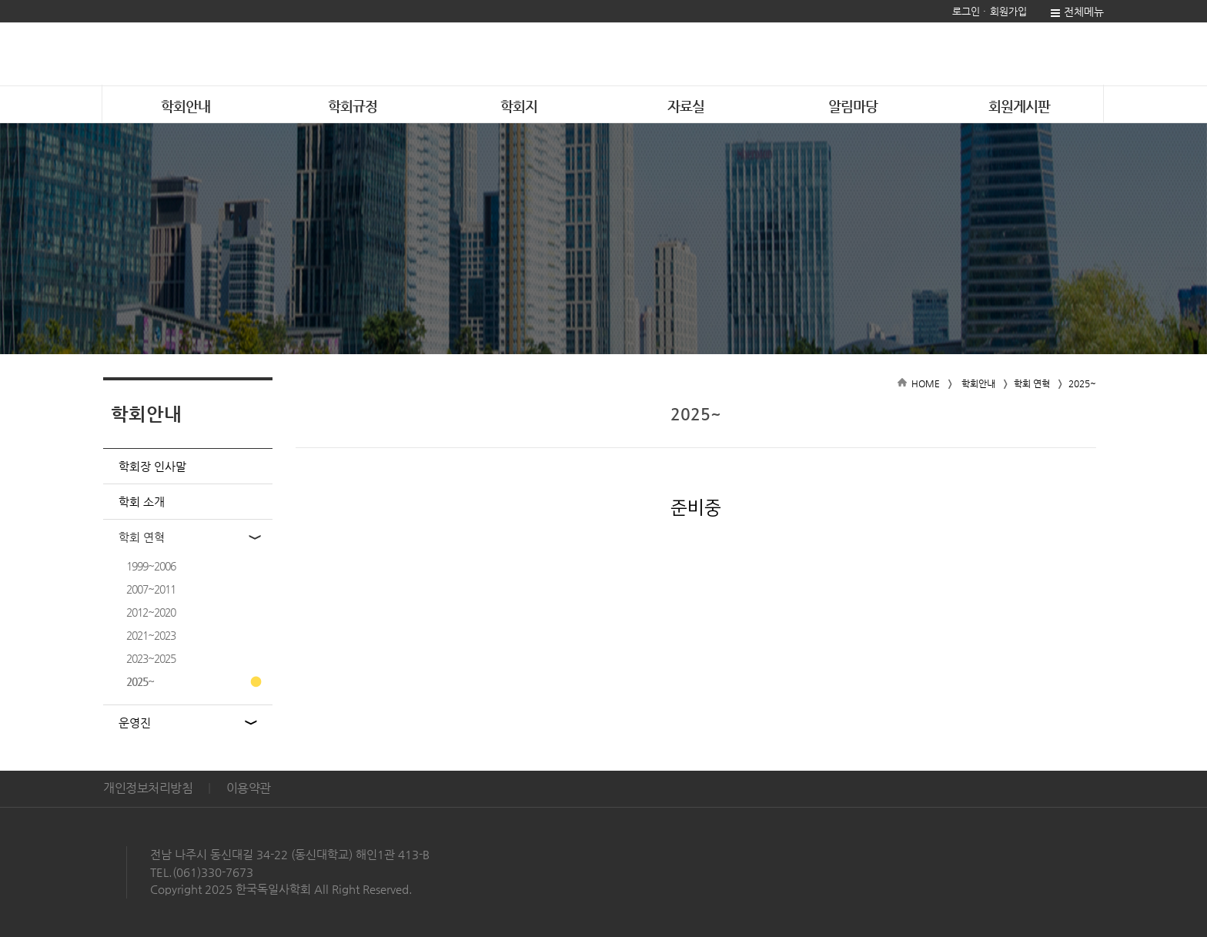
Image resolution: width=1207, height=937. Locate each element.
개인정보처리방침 (147, 788)
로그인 (966, 11)
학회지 (518, 106)
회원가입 (1008, 11)
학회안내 (185, 106)
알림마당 (853, 106)
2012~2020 (151, 612)
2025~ (140, 681)
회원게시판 (1019, 106)
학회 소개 (142, 501)
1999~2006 (151, 566)
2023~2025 (151, 658)
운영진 (135, 722)
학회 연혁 (142, 537)
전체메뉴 (1084, 11)
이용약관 (248, 788)
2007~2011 (151, 589)
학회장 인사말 (152, 466)
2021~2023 (151, 635)
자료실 (685, 106)
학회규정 (352, 106)
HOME (925, 383)
